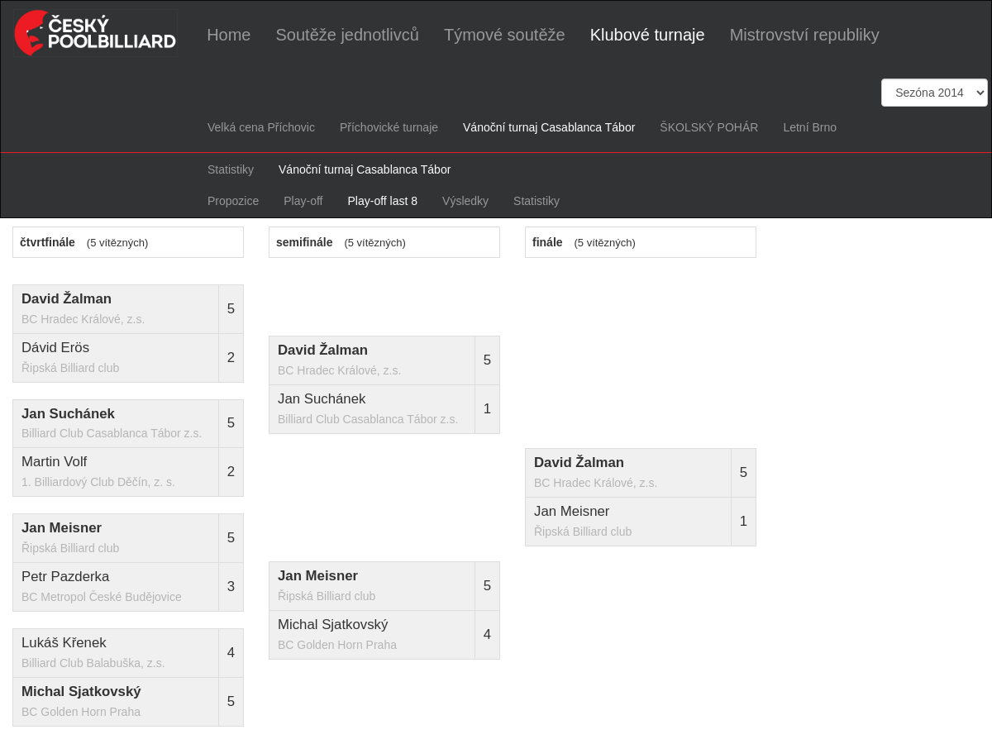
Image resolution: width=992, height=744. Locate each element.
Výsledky (465, 200)
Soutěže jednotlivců (346, 34)
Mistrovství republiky (805, 34)
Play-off (303, 200)
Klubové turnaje (647, 34)
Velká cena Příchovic (261, 127)
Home (228, 34)
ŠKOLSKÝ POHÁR (709, 127)
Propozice (233, 200)
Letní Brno (810, 127)
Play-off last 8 (382, 200)
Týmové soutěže (504, 34)
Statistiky (230, 169)
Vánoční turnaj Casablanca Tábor (549, 127)
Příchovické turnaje (389, 127)
